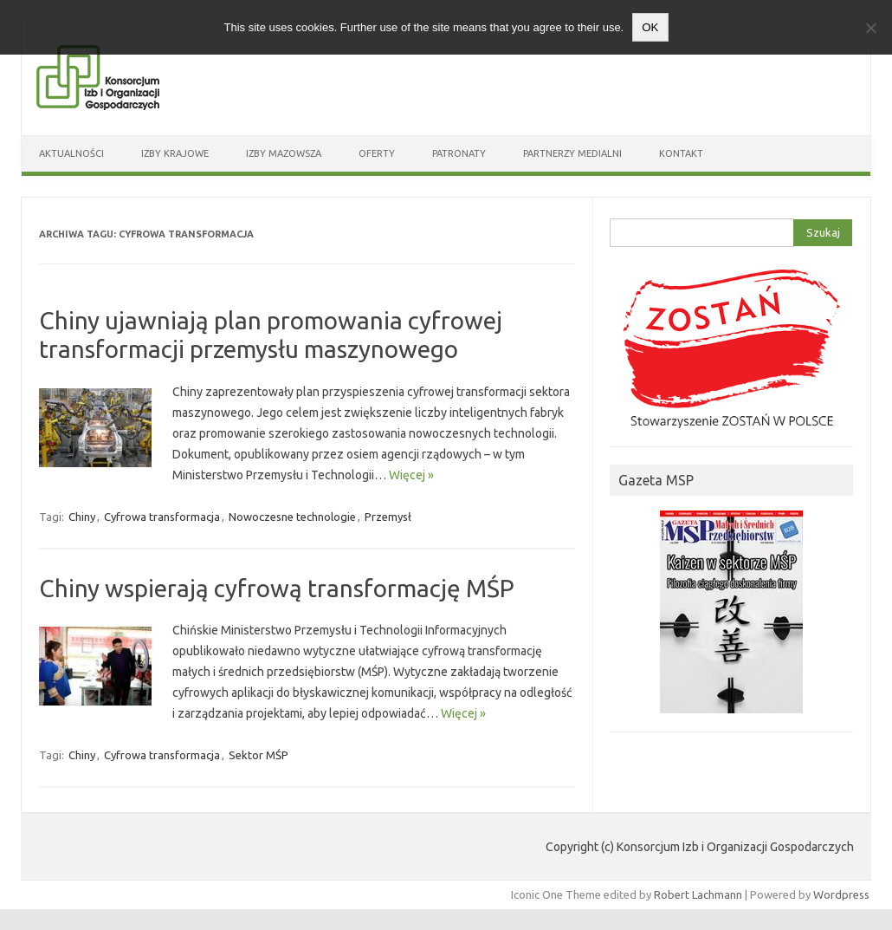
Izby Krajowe (175, 153)
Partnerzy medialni (572, 153)
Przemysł (388, 517)
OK (650, 27)
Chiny (81, 517)
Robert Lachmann (698, 894)
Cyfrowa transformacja (162, 517)
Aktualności (71, 153)
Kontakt (681, 153)
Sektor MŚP (258, 755)
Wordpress (841, 894)
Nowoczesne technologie (292, 517)
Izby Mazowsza (283, 153)
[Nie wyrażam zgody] (870, 27)
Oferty (377, 153)
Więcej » (411, 475)
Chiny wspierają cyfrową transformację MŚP (276, 588)
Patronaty (459, 153)
